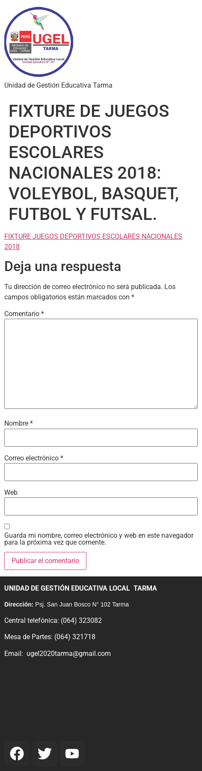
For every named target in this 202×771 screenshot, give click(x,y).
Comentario (24, 314)
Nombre (18, 423)
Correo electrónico (33, 458)
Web (11, 492)
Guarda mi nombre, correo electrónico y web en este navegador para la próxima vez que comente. (98, 539)
